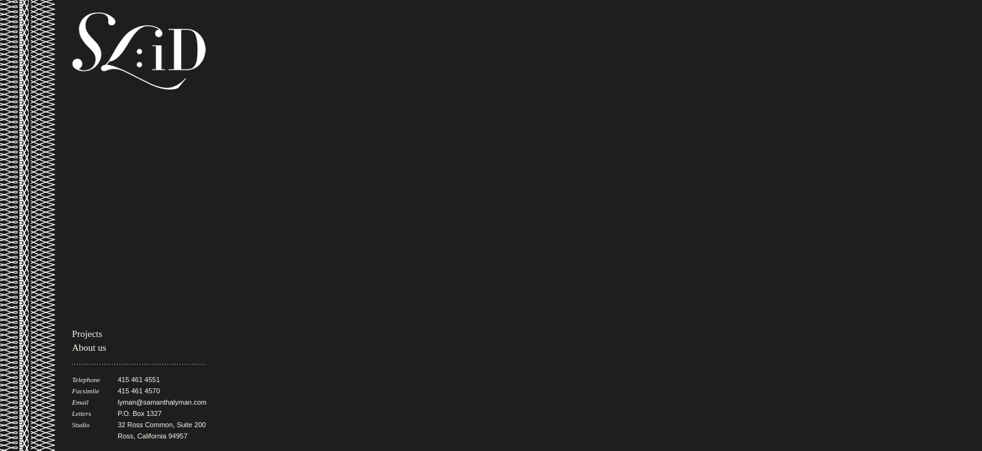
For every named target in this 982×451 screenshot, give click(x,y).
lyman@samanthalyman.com (162, 402)
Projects (87, 334)
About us (89, 348)
